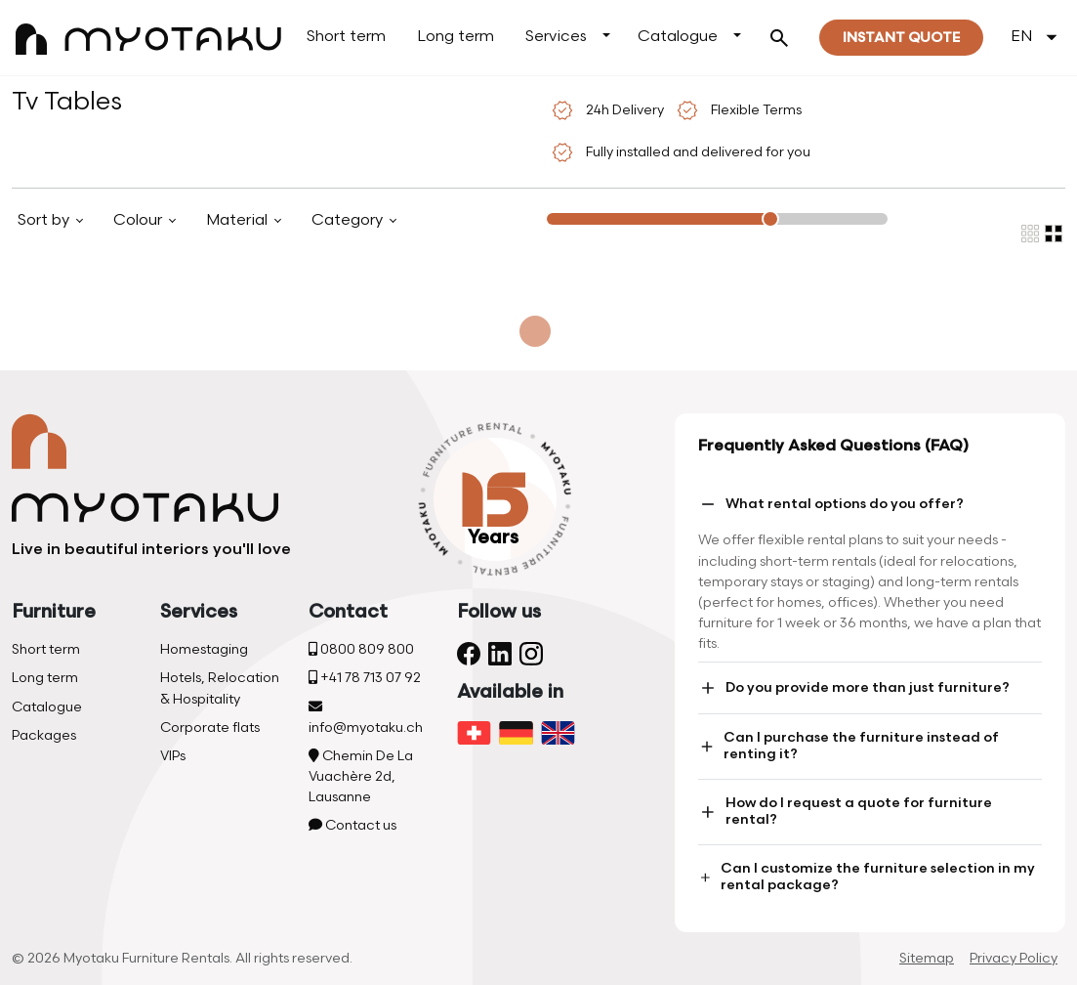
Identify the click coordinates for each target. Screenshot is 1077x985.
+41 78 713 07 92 (365, 677)
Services (556, 36)
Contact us (352, 825)
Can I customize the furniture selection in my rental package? (866, 876)
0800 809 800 (361, 649)
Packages (44, 735)
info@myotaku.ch (366, 718)
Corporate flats (210, 727)
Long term (455, 36)
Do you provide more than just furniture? (854, 688)
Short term (346, 36)
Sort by (45, 220)
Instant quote (901, 37)
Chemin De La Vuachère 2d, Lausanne (361, 776)
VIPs (173, 756)
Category (349, 220)
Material (238, 220)
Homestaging (204, 649)
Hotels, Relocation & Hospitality (219, 688)
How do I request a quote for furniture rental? (845, 811)
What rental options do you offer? (831, 504)
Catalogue (678, 36)
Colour (139, 220)
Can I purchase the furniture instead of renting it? (848, 745)
